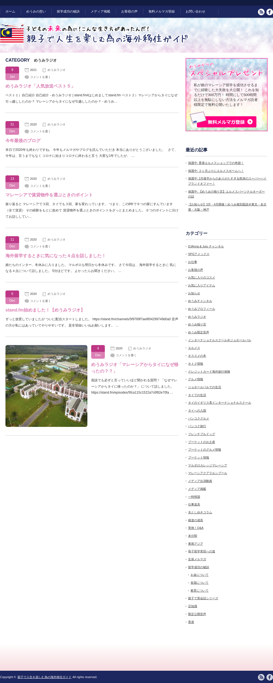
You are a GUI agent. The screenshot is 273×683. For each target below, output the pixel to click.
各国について (200, 582)
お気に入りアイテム (201, 285)
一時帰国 (194, 496)
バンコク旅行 (197, 426)
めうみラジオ (57, 69)
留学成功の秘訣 (68, 11)
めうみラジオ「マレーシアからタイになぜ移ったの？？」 (135, 367)
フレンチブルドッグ (201, 434)
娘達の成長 (195, 520)
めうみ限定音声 (198, 332)
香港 (191, 622)
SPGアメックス (198, 254)
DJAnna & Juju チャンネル (206, 246)
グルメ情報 (195, 379)
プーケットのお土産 (201, 442)
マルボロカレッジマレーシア (207, 465)
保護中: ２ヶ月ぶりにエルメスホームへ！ (216, 170)
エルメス (194, 347)
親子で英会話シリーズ (203, 598)
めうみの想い (36, 11)
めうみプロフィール (201, 308)
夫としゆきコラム (200, 512)
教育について (200, 590)
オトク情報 (195, 363)
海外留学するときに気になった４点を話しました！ (55, 255)
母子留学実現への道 (201, 551)
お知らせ (194, 293)
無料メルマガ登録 (162, 11)
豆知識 (192, 606)
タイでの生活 (197, 395)
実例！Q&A (195, 527)
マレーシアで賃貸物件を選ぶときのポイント (49, 195)
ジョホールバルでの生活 (204, 387)
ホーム (10, 11)
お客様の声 (129, 11)
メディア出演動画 (200, 481)
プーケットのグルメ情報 (204, 449)
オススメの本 (197, 355)
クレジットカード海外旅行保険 (209, 371)
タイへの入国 (197, 410)
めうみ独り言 (197, 324)
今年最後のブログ (22, 140)
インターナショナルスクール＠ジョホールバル (219, 340)
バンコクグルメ (198, 418)
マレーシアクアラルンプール (207, 473)
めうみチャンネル (200, 300)
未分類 (192, 535)
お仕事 (192, 261)
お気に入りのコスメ (201, 277)
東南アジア (195, 543)
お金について (200, 574)
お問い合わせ (195, 11)
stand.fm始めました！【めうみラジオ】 (45, 310)
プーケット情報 (198, 457)
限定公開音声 (197, 614)
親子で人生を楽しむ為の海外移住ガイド (44, 677)
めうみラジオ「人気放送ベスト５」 (40, 86)
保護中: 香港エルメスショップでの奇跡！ (216, 162)
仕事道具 (194, 504)
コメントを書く (40, 77)
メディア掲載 (100, 11)
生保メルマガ (197, 559)
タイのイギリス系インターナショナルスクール (219, 402)
